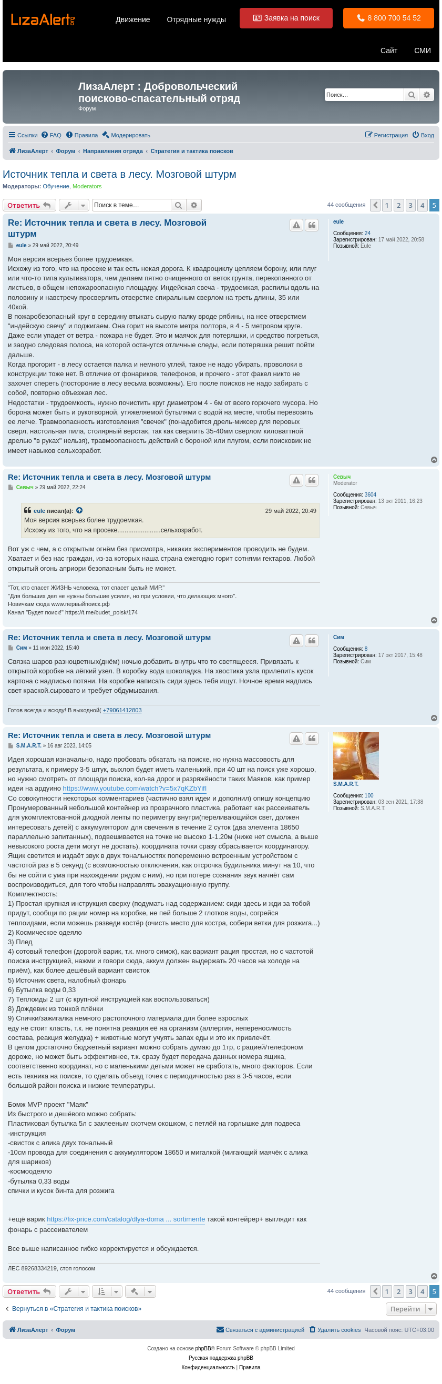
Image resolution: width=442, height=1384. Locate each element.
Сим (338, 637)
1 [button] (387, 205)
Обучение (56, 186)
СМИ (422, 50)
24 (368, 233)
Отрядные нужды (197, 19)
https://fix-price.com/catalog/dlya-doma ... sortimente (126, 1219)
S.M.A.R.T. (345, 784)
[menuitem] (50, 135)
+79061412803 (122, 710)
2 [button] (398, 205)
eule (338, 222)
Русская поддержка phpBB (221, 1358)
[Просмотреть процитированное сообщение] (80, 511)
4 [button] (422, 205)
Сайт (389, 50)
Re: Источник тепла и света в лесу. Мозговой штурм (107, 228)
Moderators (87, 186)
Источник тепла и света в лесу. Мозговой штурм (120, 174)
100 (369, 796)
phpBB (203, 1348)
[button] (375, 205)
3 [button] (411, 205)
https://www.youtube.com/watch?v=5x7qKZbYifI (135, 788)
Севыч (342, 477)
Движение (133, 19)
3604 (370, 495)
